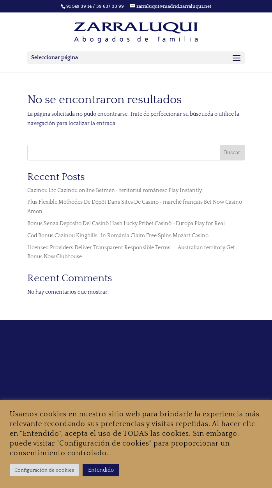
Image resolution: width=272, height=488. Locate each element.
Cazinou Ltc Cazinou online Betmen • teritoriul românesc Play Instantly (114, 190)
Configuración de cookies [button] (44, 470)
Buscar (232, 153)
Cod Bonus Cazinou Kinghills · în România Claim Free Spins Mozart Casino (117, 236)
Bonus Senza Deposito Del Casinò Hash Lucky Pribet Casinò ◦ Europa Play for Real (126, 223)
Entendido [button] (101, 470)
